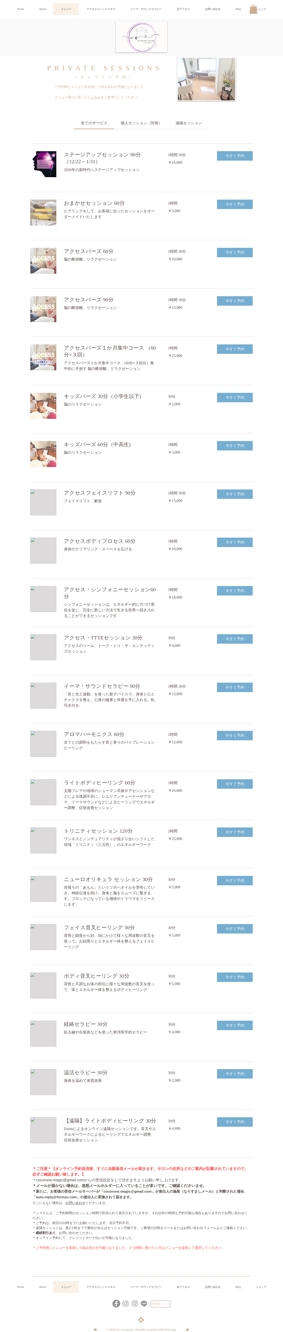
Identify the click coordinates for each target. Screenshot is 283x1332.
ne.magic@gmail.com (66, 1180)
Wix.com (170, 1329)
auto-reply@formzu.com (56, 1197)
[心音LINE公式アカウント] (144, 1303)
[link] (94, 123)
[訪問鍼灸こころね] (160, 1304)
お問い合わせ (75, 1203)
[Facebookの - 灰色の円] (116, 1303)
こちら (96, 97)
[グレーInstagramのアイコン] (135, 1303)
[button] (253, 9)
